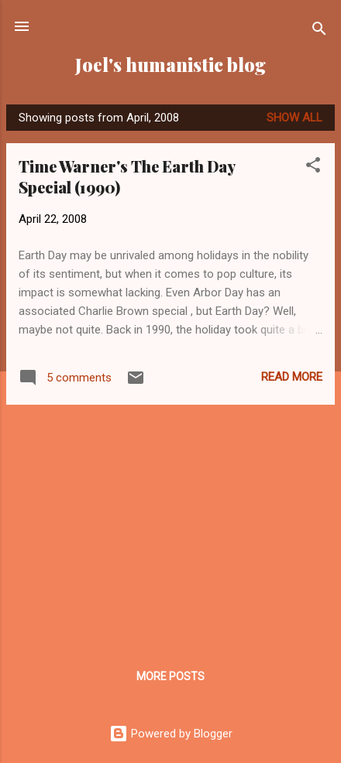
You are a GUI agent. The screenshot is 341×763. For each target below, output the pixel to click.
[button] (313, 168)
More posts (170, 676)
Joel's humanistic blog (170, 65)
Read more (291, 377)
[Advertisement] (170, 525)
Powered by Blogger (170, 734)
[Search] (319, 31)
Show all (294, 118)
